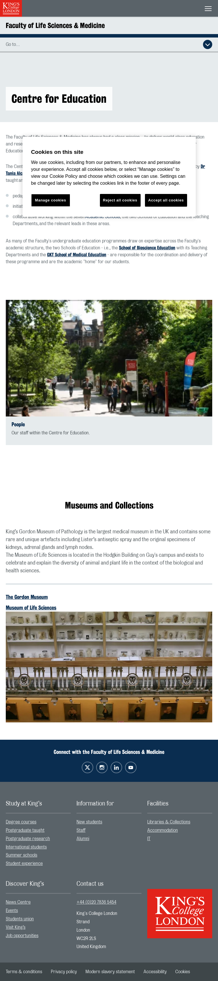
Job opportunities (22, 935)
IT (148, 838)
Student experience (24, 863)
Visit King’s (15, 927)
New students (89, 822)
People (18, 424)
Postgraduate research (28, 838)
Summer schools (21, 855)
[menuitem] (38, 822)
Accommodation (162, 830)
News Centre (18, 902)
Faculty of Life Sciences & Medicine (55, 25)
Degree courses (21, 822)
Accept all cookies (166, 200)
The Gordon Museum (27, 597)
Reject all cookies (120, 200)
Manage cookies (50, 200)
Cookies (182, 971)
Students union (20, 919)
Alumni (83, 838)
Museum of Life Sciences (31, 607)
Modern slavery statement (110, 971)
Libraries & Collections (168, 822)
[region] (109, 177)
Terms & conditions (24, 971)
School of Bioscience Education (147, 247)
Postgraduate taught (25, 830)
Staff (81, 830)
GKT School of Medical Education (76, 254)
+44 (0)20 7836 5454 (96, 902)
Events (12, 910)
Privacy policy (64, 971)
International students (26, 847)
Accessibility (155, 971)
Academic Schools (102, 216)
